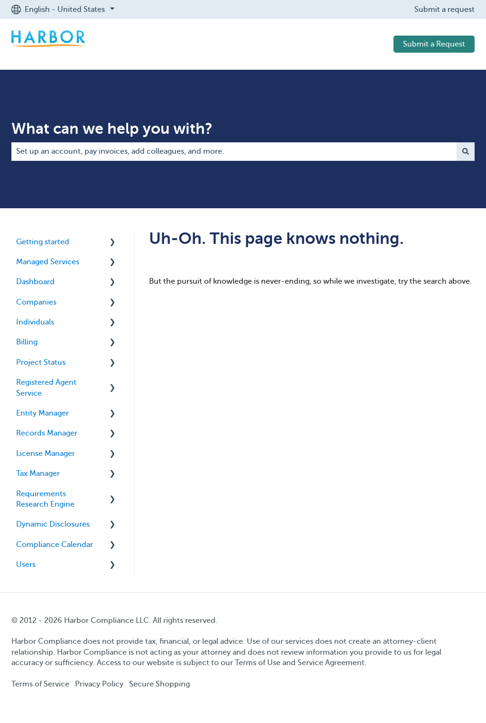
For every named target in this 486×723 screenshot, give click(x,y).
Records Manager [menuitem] (46, 433)
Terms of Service (40, 684)
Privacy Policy (99, 684)
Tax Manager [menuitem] (38, 473)
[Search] (466, 151)
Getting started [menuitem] (42, 242)
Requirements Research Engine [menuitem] (45, 499)
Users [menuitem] (26, 564)
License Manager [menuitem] (45, 453)
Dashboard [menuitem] (35, 282)
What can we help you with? (112, 128)
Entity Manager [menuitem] (42, 413)
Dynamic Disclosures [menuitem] (53, 524)
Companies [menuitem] (36, 302)
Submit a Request (434, 44)
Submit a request (444, 9)
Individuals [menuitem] (35, 322)
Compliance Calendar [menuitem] (54, 544)
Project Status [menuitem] (40, 362)
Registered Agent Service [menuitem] (46, 387)
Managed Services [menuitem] (47, 262)
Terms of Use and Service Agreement (299, 662)
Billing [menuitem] (26, 342)
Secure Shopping (159, 684)
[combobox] (234, 151)
